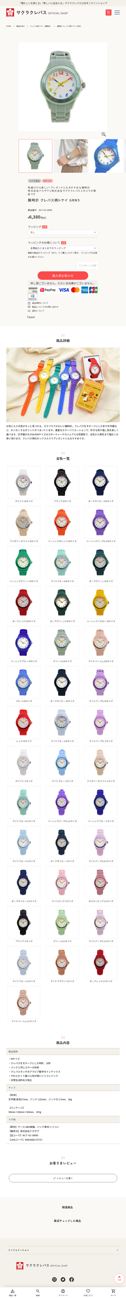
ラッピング (37, 227)
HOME (8, 26)
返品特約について (40, 302)
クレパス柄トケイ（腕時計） (41, 26)
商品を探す (20, 26)
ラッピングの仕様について (47, 242)
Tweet (31, 317)
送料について (38, 310)
